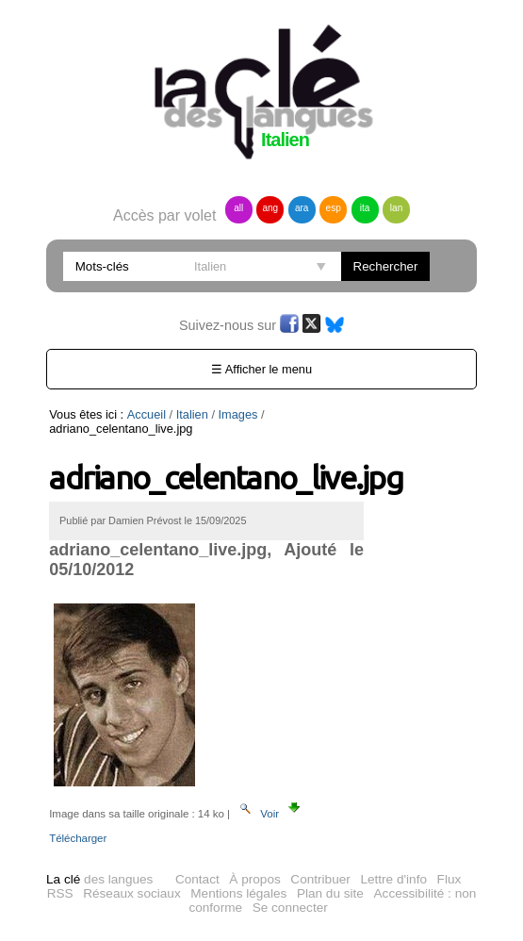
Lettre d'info (393, 879)
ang (270, 208)
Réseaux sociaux (132, 893)
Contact (197, 879)
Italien (192, 414)
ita (365, 208)
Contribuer (320, 879)
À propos (254, 879)
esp (333, 208)
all (238, 208)
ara (301, 208)
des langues (99, 879)
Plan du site (330, 893)
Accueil (146, 414)
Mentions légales (238, 893)
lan (396, 208)
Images (238, 414)
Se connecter (290, 907)
